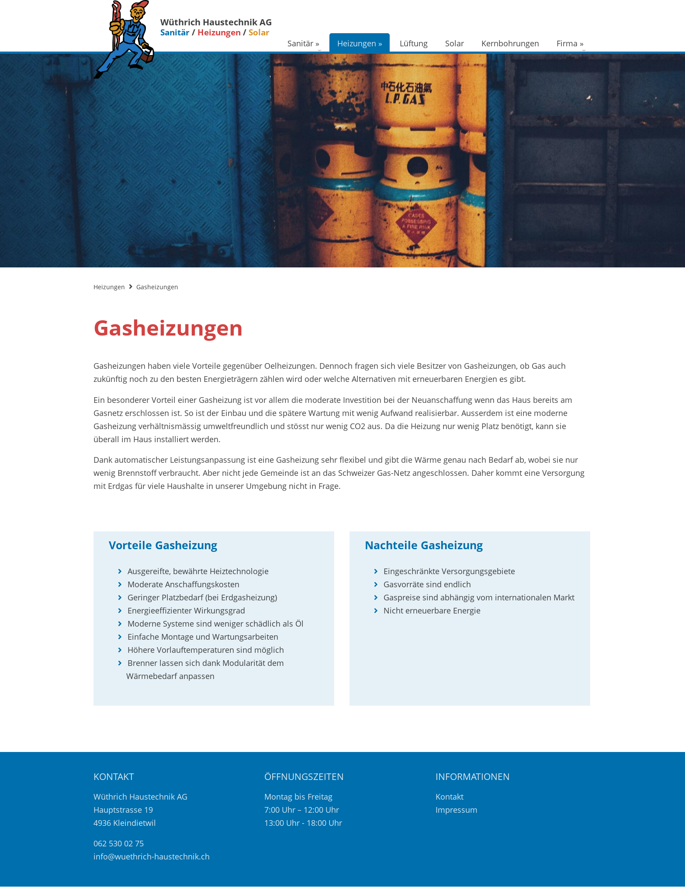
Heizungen (359, 43)
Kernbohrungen (510, 43)
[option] (342, 160)
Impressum (456, 809)
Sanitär (303, 43)
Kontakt (450, 796)
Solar (454, 43)
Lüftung (414, 43)
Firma (570, 43)
